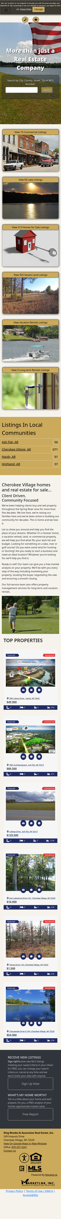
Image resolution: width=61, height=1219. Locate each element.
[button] (23, 690)
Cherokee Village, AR (30, 449)
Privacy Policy (25, 9)
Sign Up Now (30, 1084)
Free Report (30, 1114)
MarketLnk (51, 1175)
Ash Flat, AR (30, 442)
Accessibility (30, 1195)
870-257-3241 (19, 1147)
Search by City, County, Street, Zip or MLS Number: (30, 82)
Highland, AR (30, 464)
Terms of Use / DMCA (39, 1191)
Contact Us (10, 1150)
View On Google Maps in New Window (25, 1143)
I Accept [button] (38, 9)
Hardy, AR (30, 456)
